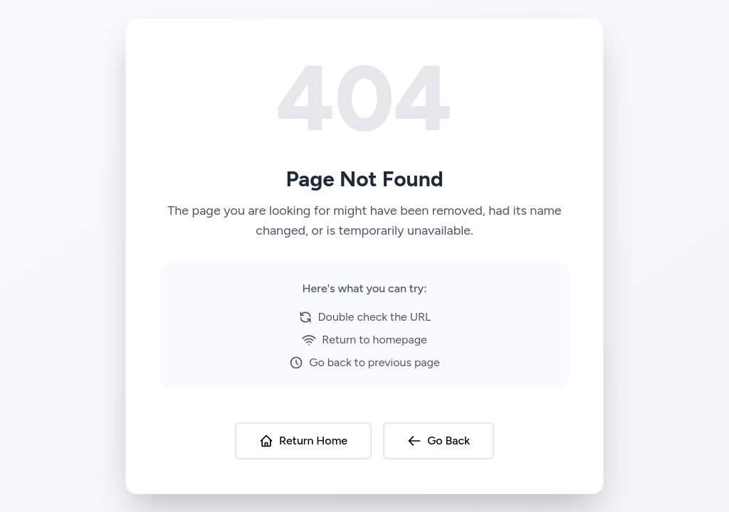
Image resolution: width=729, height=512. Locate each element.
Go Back (438, 441)
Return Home (303, 441)
